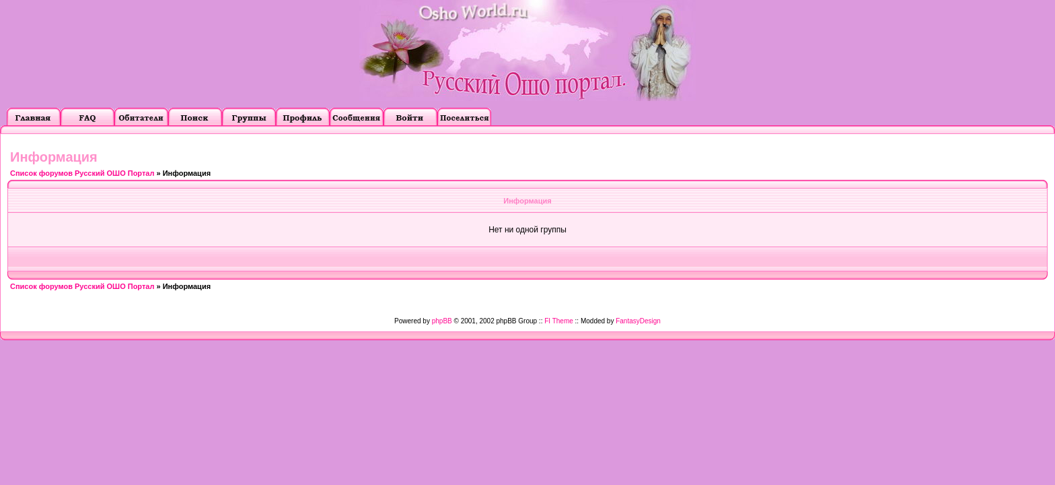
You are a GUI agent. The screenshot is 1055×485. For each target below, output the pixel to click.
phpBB (442, 321)
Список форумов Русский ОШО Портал (82, 173)
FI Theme (558, 321)
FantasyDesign (638, 321)
